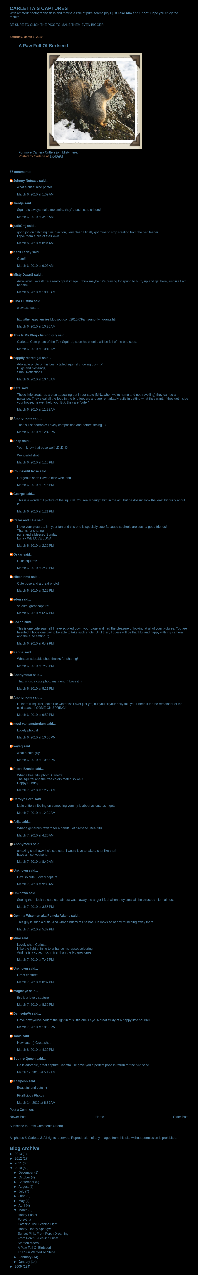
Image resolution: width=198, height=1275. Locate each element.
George (19, 494)
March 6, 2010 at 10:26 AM (36, 326)
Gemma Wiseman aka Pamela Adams (41, 916)
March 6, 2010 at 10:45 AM (36, 379)
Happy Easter (27, 1215)
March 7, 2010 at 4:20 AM (35, 835)
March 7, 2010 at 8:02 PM (35, 982)
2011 (19, 1163)
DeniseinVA (22, 1013)
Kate (16, 388)
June (22, 1196)
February (25, 1257)
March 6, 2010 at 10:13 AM (36, 292)
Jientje (18, 203)
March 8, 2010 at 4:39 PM (35, 1050)
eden (17, 599)
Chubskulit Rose (26, 471)
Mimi (17, 938)
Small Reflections (29, 372)
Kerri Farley (22, 252)
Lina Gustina (23, 301)
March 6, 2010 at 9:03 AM (35, 266)
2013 (19, 1154)
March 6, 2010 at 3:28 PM (35, 590)
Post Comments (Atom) (46, 1126)
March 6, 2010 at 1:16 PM (35, 462)
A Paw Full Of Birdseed (34, 1247)
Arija (17, 822)
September (27, 1182)
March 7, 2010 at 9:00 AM (35, 884)
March (23, 1210)
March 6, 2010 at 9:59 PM (35, 715)
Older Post (180, 1117)
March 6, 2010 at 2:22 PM (35, 545)
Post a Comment (22, 1110)
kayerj (18, 746)
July (22, 1191)
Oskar (17, 554)
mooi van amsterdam (29, 724)
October (25, 1177)
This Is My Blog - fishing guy (35, 335)
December (26, 1172)
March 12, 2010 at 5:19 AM (36, 1072)
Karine (18, 652)
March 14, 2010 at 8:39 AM (36, 1102)
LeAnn (18, 622)
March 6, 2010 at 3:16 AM (35, 217)
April (22, 1205)
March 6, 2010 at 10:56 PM (36, 760)
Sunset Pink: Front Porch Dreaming (43, 1233)
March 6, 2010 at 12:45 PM (36, 432)
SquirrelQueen (24, 1058)
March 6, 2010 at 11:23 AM (36, 409)
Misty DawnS (23, 274)
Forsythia (24, 1219)
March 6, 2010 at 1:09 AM (35, 194)
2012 (19, 1158)
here (74, 152)
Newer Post (18, 1117)
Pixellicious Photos (30, 1095)
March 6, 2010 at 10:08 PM (36, 737)
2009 (19, 1266)
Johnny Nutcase (25, 181)
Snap (17, 441)
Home (99, 1117)
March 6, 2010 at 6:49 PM (35, 643)
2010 (19, 1168)
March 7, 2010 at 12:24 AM (36, 813)
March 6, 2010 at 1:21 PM (35, 511)
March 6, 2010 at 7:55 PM (35, 666)
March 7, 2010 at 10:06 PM (36, 1027)
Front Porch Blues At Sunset (38, 1238)
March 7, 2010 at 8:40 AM (35, 862)
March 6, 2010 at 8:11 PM (35, 688)
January (25, 1262)
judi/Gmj (19, 226)
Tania (17, 1036)
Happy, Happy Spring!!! (34, 1229)
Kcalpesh (20, 1081)
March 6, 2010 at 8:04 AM (35, 243)
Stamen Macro (28, 1243)
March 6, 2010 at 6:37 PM (35, 613)
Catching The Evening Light (37, 1224)
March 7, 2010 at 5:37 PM (35, 929)
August (24, 1186)
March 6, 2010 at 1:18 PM (35, 485)
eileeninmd (21, 577)
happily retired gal (27, 358)
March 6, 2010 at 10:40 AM (36, 349)
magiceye (20, 991)
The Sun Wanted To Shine (36, 1252)
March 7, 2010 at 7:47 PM (35, 960)
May (22, 1201)
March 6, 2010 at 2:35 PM (35, 568)
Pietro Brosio (23, 769)
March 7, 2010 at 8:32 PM (35, 1004)
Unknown (20, 870)
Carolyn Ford (23, 799)
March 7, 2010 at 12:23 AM (36, 790)
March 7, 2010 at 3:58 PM (35, 907)
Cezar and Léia (24, 520)
